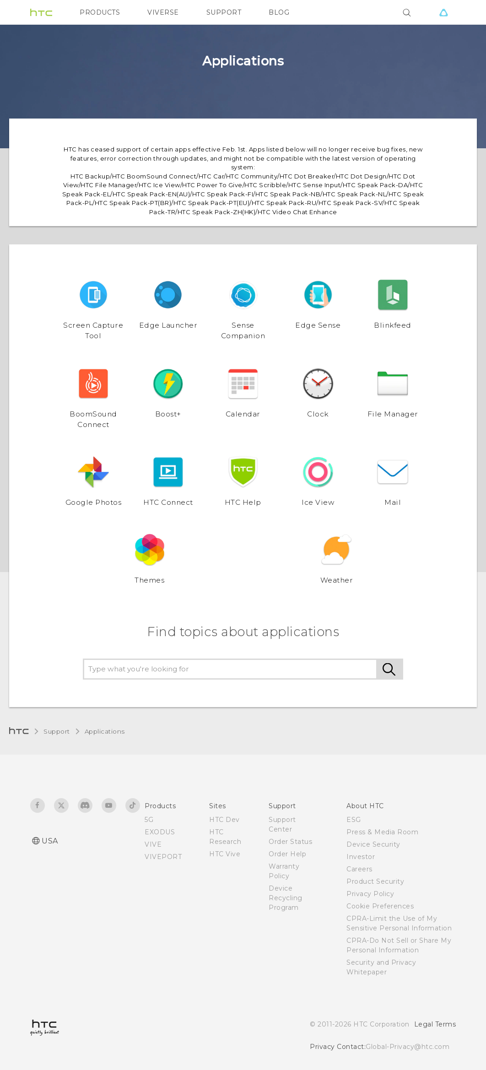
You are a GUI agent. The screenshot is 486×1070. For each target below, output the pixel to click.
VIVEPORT (163, 857)
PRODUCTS (100, 12)
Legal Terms (435, 1024)
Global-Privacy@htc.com (407, 1047)
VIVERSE (163, 12)
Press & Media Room (382, 832)
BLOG (279, 12)
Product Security (375, 881)
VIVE (153, 844)
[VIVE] (443, 12)
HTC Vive (224, 854)
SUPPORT (224, 12)
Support (56, 731)
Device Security (373, 844)
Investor (360, 857)
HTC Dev (224, 820)
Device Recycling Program (285, 898)
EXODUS (160, 832)
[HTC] (41, 12)
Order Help (287, 854)
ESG (353, 820)
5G (149, 820)
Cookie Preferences (380, 906)
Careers (359, 869)
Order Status (290, 842)
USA (50, 841)
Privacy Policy (370, 894)
